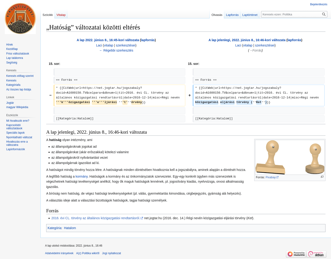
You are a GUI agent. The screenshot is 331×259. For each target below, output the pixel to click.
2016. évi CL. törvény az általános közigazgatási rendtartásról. (95, 218)
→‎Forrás (255, 50)
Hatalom (70, 228)
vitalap (108, 45)
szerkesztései (125, 45)
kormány (82, 176)
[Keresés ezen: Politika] (294, 14)
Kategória (54, 228)
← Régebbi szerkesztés (116, 50)
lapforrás (148, 40)
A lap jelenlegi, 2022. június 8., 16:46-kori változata (246, 40)
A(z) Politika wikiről (87, 253)
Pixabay (271, 177)
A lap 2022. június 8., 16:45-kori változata (108, 40)
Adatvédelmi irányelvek (59, 253)
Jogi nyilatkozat (111, 253)
